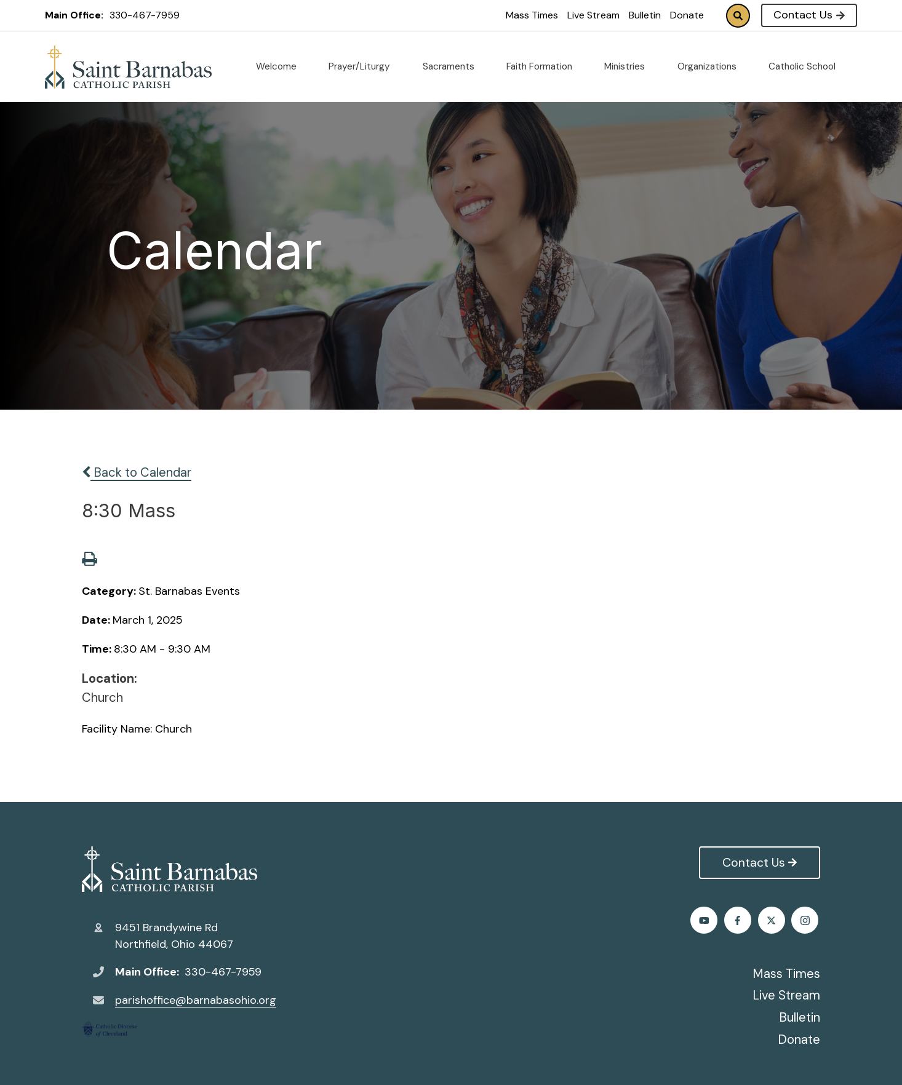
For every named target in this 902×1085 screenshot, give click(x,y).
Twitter (739, 920)
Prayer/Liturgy (364, 66)
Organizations (711, 66)
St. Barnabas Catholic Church (169, 869)
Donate (687, 15)
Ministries (629, 66)
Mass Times (532, 15)
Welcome (281, 66)
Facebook (705, 920)
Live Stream (593, 15)
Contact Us (808, 14)
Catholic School (806, 66)
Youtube (807, 920)
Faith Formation (544, 66)
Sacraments (453, 66)
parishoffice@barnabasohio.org (195, 1000)
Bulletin (645, 15)
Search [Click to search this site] (738, 15)
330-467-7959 (145, 15)
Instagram (773, 920)
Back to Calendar (136, 472)
